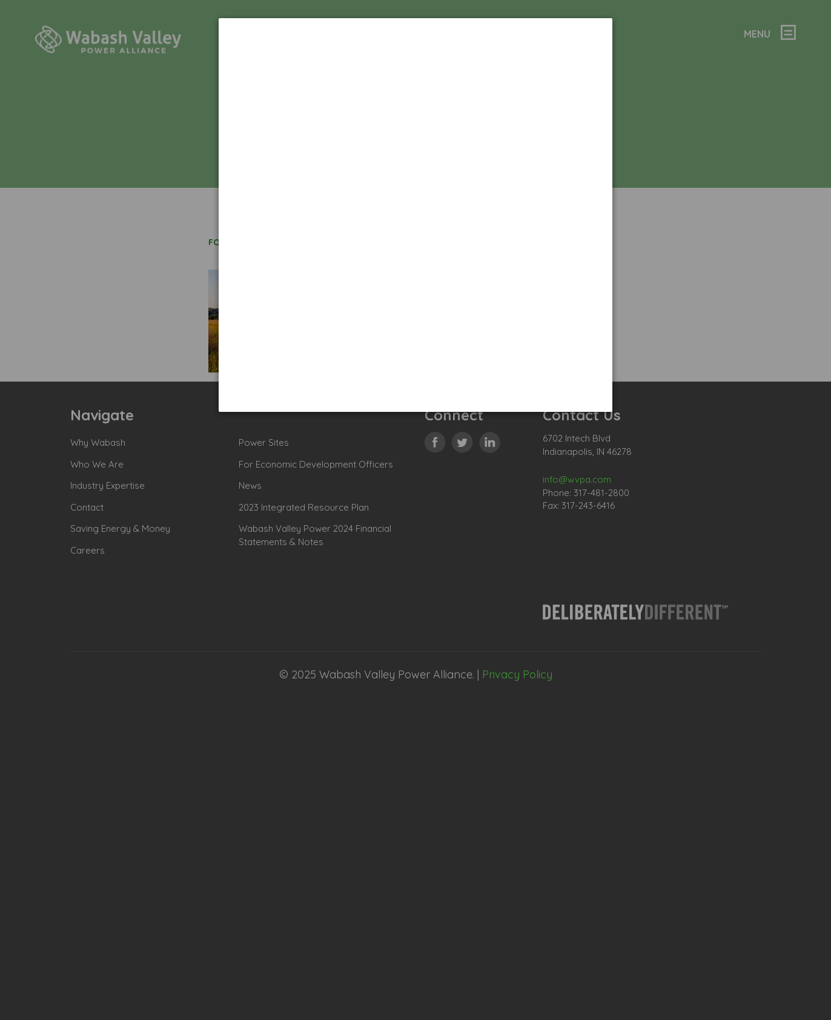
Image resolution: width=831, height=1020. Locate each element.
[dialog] (415, 215)
